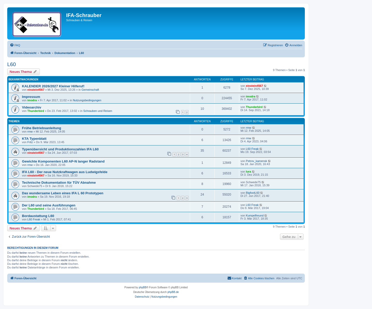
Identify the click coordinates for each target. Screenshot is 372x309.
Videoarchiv (31, 107)
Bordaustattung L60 (38, 216)
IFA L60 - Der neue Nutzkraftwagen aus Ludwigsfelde (64, 172)
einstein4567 (35, 89)
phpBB (142, 287)
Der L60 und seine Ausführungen (48, 205)
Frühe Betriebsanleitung (41, 128)
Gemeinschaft (90, 89)
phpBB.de (173, 292)
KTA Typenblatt (34, 139)
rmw (30, 131)
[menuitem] (15, 45)
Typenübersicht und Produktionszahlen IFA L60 (60, 149)
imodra (32, 100)
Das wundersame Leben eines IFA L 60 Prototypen (62, 193)
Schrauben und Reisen (97, 110)
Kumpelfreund (255, 215)
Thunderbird (35, 110)
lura (248, 171)
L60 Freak (252, 148)
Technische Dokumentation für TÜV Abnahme (59, 182)
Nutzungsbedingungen (87, 100)
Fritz (30, 142)
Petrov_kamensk (256, 161)
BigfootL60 (253, 192)
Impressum (31, 97)
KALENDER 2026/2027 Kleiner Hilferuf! (53, 86)
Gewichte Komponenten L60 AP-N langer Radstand (63, 161)
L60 (11, 64)
